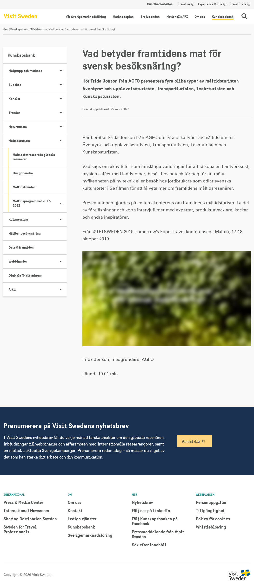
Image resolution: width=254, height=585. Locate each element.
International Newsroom (26, 510)
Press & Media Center (23, 502)
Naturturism (38, 127)
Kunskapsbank (223, 16)
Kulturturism (38, 219)
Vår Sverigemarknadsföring (86, 16)
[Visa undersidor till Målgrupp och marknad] (61, 71)
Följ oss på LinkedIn (151, 510)
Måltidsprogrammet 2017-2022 (40, 203)
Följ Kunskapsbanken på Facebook (155, 521)
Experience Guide (210, 4)
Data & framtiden (21, 247)
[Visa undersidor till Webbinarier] (61, 261)
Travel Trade (238, 4)
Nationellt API (177, 16)
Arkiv (38, 289)
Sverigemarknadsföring (90, 535)
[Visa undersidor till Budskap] (61, 85)
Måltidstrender (24, 187)
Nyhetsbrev (142, 502)
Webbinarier (38, 261)
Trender (38, 113)
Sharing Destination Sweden (30, 519)
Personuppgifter (211, 502)
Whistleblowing (211, 527)
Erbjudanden (150, 16)
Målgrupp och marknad (38, 71)
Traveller (184, 4)
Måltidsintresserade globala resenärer (34, 157)
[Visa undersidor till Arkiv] (61, 289)
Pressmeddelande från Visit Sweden (158, 534)
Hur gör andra (23, 173)
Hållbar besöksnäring (25, 233)
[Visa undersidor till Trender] (61, 113)
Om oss (199, 16)
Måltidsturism (38, 29)
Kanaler (38, 99)
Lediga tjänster (82, 519)
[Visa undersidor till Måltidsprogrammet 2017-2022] (61, 203)
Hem (5, 29)
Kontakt (75, 510)
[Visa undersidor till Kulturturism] (61, 219)
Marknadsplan (123, 16)
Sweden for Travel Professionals (20, 529)
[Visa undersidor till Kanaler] (61, 99)
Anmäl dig (191, 441)
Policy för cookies (213, 519)
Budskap (38, 85)
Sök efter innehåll (149, 545)
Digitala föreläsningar (25, 275)
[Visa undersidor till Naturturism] (61, 127)
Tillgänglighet (210, 510)
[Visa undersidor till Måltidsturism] (61, 141)
